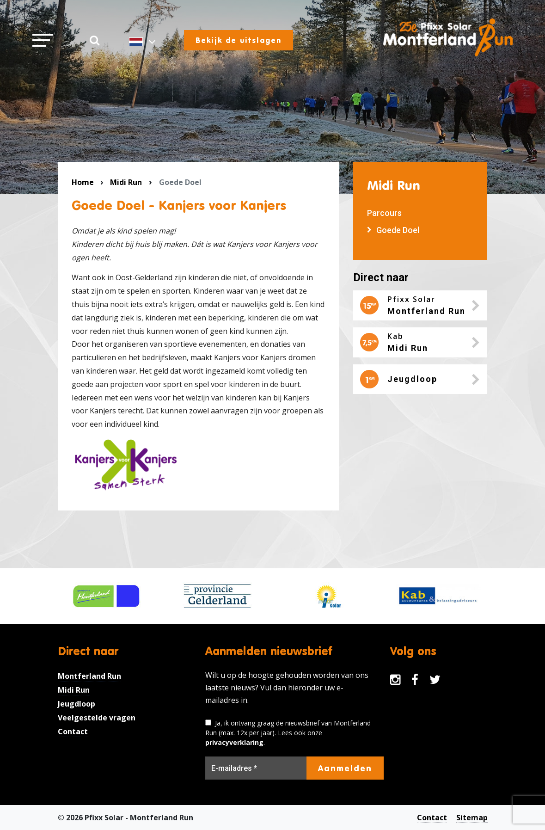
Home (83, 182)
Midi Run (126, 182)
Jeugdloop (76, 704)
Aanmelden (345, 768)
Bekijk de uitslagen (239, 40)
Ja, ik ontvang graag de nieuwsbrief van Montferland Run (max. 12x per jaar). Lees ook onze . (288, 733)
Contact (73, 731)
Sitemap (472, 817)
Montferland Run (89, 676)
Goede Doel (397, 230)
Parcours (384, 213)
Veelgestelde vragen (96, 718)
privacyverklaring (234, 742)
